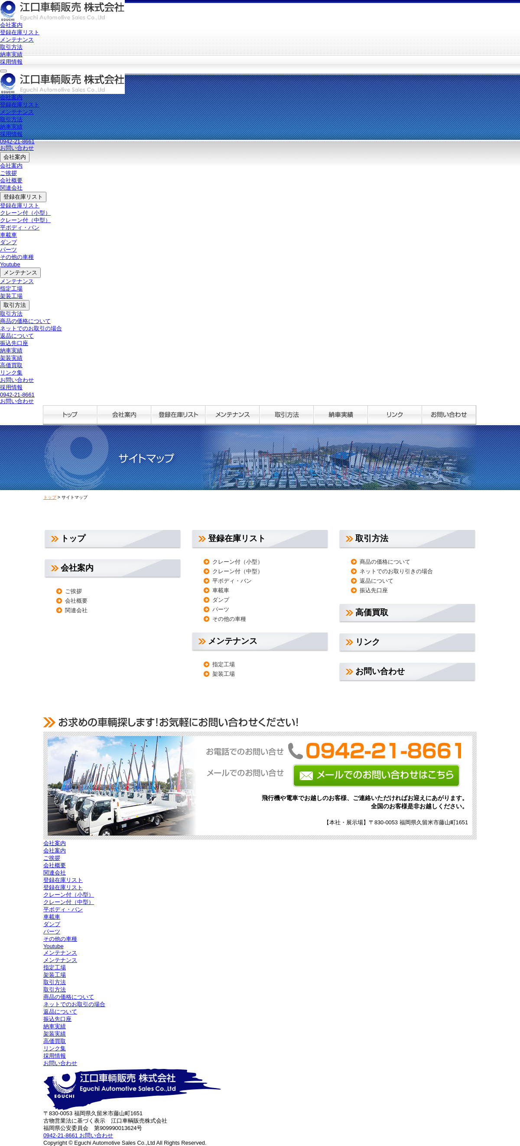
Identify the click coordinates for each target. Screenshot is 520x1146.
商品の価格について (25, 342)
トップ (49, 518)
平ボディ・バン (19, 248)
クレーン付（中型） (25, 241)
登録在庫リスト (19, 53)
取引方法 (11, 68)
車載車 (8, 256)
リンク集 (11, 394)
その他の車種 (17, 278)
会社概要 (11, 201)
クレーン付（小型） (25, 234)
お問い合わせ (17, 401)
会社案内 (11, 46)
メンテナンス (17, 61)
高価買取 (11, 386)
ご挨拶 (8, 194)
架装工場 (11, 317)
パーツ (8, 271)
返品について (17, 357)
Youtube (10, 285)
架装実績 (11, 379)
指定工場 (11, 310)
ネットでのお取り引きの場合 (396, 592)
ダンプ (8, 263)
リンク (367, 663)
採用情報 (11, 83)
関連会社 (11, 209)
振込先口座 (14, 364)
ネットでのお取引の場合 (31, 349)
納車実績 (11, 75)
